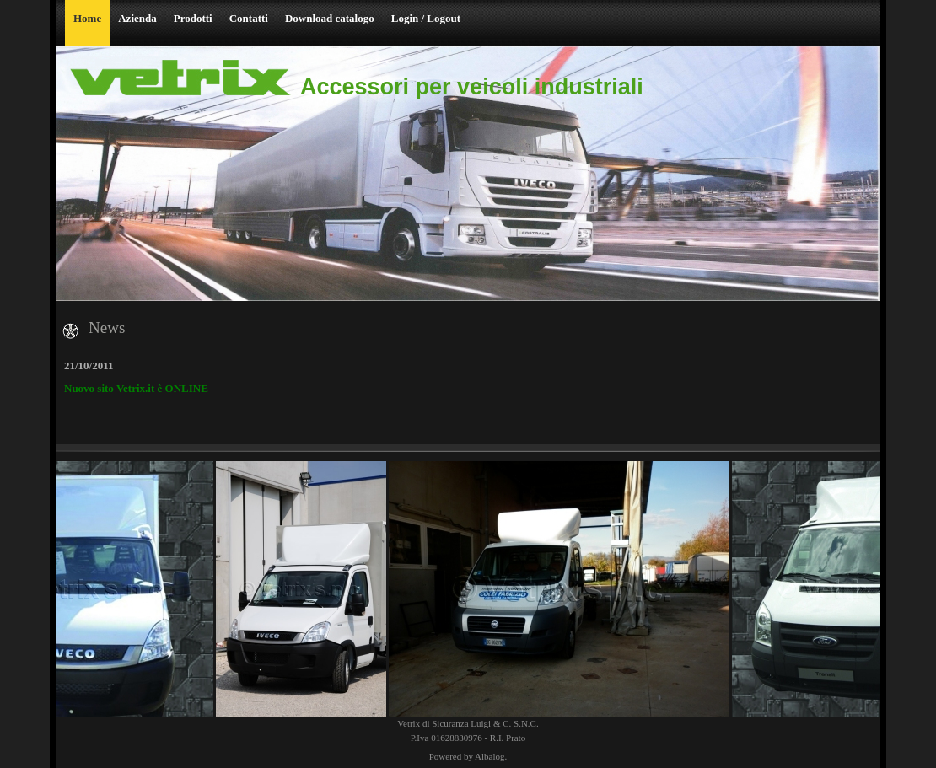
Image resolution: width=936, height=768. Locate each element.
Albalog (489, 756)
